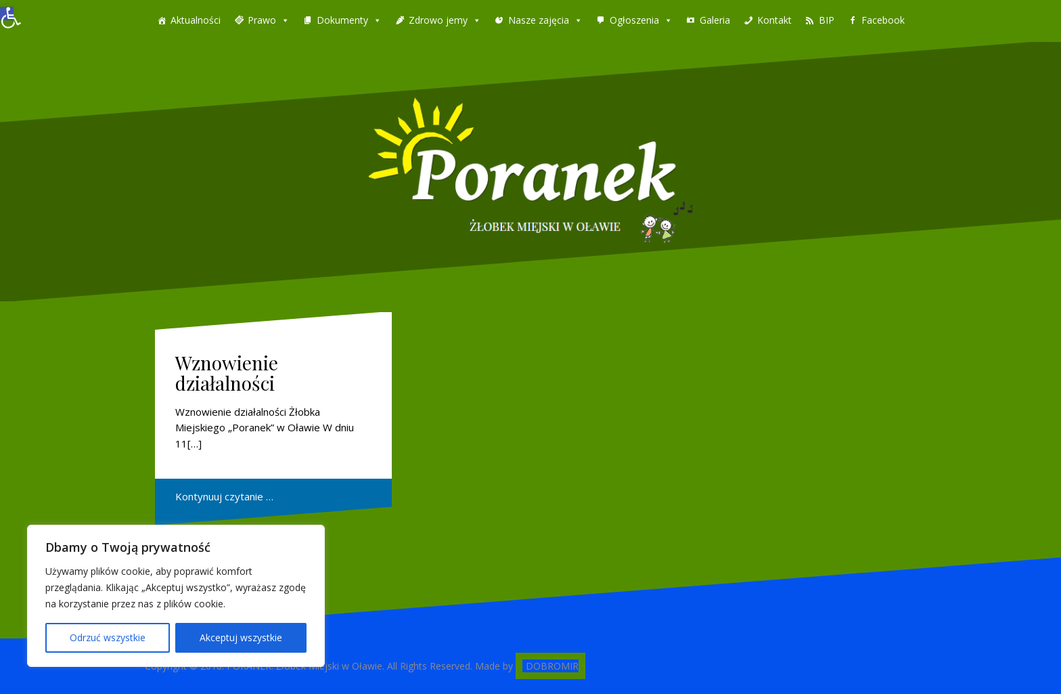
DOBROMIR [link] (552, 665)
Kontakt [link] (774, 20)
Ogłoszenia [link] (634, 20)
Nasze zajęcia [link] (538, 20)
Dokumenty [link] (342, 20)
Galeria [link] (715, 20)
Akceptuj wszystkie (241, 637)
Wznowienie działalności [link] (226, 373)
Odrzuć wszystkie (107, 637)
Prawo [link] (262, 20)
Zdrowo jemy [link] (438, 20)
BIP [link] (826, 20)
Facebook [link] (883, 20)
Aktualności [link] (196, 20)
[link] (7, 13)
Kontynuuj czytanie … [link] (224, 496)
